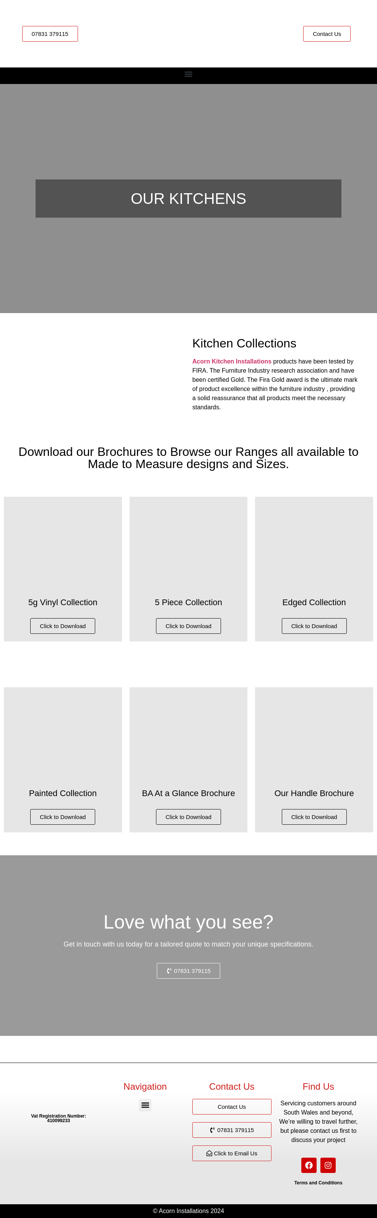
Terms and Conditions (318, 1183)
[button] (188, 74)
